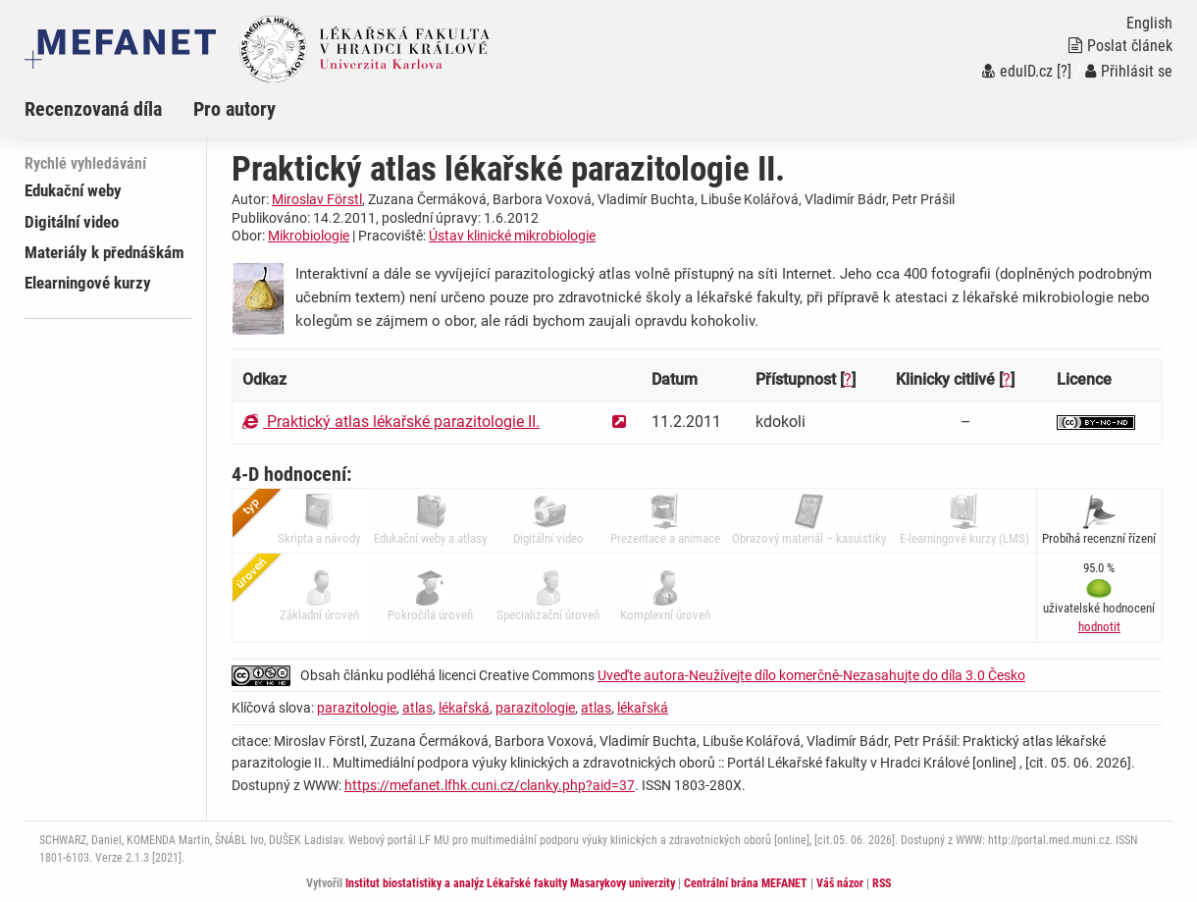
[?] (1064, 71)
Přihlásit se (1128, 71)
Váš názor (839, 883)
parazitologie (356, 708)
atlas (417, 708)
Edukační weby (73, 190)
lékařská (464, 708)
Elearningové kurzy (88, 282)
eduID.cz (1017, 71)
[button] (1099, 626)
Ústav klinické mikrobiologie (512, 235)
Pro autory (234, 109)
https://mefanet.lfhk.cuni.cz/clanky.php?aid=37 (489, 785)
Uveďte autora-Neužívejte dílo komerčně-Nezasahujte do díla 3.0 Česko (811, 675)
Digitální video (72, 222)
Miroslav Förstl (317, 199)
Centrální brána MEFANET (745, 883)
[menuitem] (109, 109)
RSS (881, 883)
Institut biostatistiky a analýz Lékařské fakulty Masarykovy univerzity (510, 883)
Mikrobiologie (308, 235)
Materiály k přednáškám (104, 252)
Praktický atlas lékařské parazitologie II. (391, 421)
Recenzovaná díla (93, 109)
